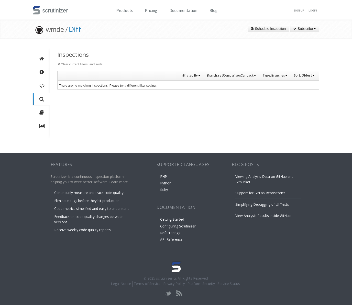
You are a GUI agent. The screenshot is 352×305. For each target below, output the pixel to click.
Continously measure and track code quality (88, 192)
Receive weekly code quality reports (82, 229)
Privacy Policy (174, 283)
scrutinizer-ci (166, 278)
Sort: (304, 75)
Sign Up (299, 10)
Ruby (164, 189)
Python (165, 183)
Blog (213, 10)
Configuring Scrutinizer (178, 226)
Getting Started (172, 219)
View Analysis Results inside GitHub (263, 215)
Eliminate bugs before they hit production (87, 200)
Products (124, 10)
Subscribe (304, 29)
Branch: (231, 75)
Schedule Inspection (268, 29)
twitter (168, 293)
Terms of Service (147, 283)
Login (312, 10)
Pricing (151, 10)
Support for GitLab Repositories (260, 193)
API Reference (171, 239)
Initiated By (190, 75)
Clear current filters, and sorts (79, 64)
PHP (163, 176)
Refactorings (170, 232)
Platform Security (201, 283)
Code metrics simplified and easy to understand (92, 208)
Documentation (183, 10)
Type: (275, 75)
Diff (75, 29)
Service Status (229, 283)
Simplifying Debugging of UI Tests (262, 204)
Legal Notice (121, 283)
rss (179, 293)
